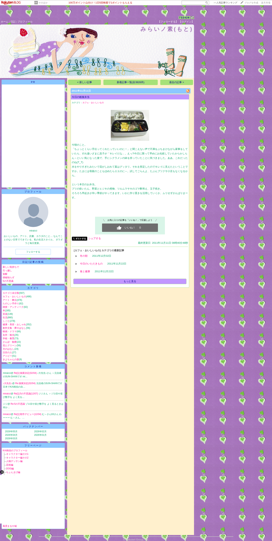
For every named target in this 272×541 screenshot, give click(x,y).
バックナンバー (33, 426)
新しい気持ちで (11, 267)
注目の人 (7, 352)
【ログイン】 (186, 21)
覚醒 (5, 274)
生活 (5, 317)
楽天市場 (265, 2)
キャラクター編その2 (17, 457)
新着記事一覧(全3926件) (131, 82)
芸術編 (9, 465)
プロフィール (25, 21)
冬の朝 (83, 255)
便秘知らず (8, 277)
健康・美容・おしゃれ (14, 324)
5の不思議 (8, 281)
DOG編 (10, 468)
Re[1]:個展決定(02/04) (25, 373)
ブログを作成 (251, 2)
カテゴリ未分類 (11, 293)
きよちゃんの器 (11, 359)
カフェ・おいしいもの (14, 296)
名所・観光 (8, 335)
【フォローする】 (168, 21)
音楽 (5, 314)
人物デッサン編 (14, 461)
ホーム (4, 21)
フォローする (33, 251)
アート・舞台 (10, 300)
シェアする (94, 238)
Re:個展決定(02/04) (25, 383)
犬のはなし (8, 349)
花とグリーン (10, 345)
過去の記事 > (176, 82)
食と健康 (85, 271)
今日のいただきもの (91, 263)
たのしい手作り (11, 303)
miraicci (7, 393)
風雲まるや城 (10, 526)
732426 (184, 17)
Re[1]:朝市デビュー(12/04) (28, 414)
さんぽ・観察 (10, 342)
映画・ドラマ (10, 331)
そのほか (43, 2)
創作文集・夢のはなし (14, 328)
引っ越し (7, 270)
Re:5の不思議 (18, 404)
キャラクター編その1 (17, 454)
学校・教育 (8, 338)
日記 (13, 21)
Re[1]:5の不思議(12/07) (26, 393)
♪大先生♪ (7, 383)
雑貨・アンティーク (13, 307)
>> (225, 2)
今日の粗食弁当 (80, 97)
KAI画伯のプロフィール (15, 450)
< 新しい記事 (84, 82)
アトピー (7, 356)
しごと (6, 321)
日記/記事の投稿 (33, 262)
